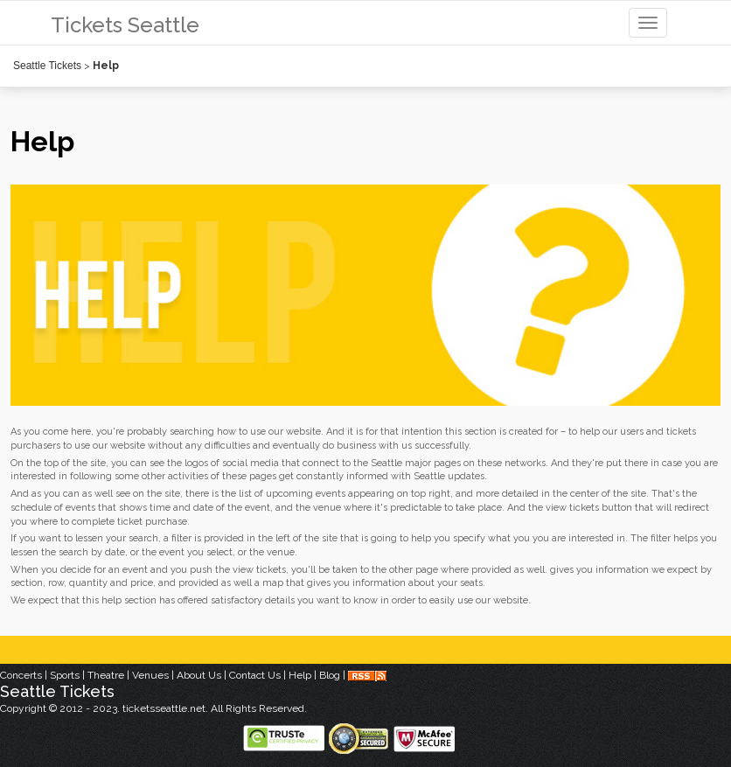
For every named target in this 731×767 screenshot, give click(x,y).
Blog (329, 675)
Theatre (105, 675)
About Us (199, 675)
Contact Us (255, 675)
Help (300, 675)
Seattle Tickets (47, 65)
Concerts (21, 675)
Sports (65, 675)
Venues (150, 675)
